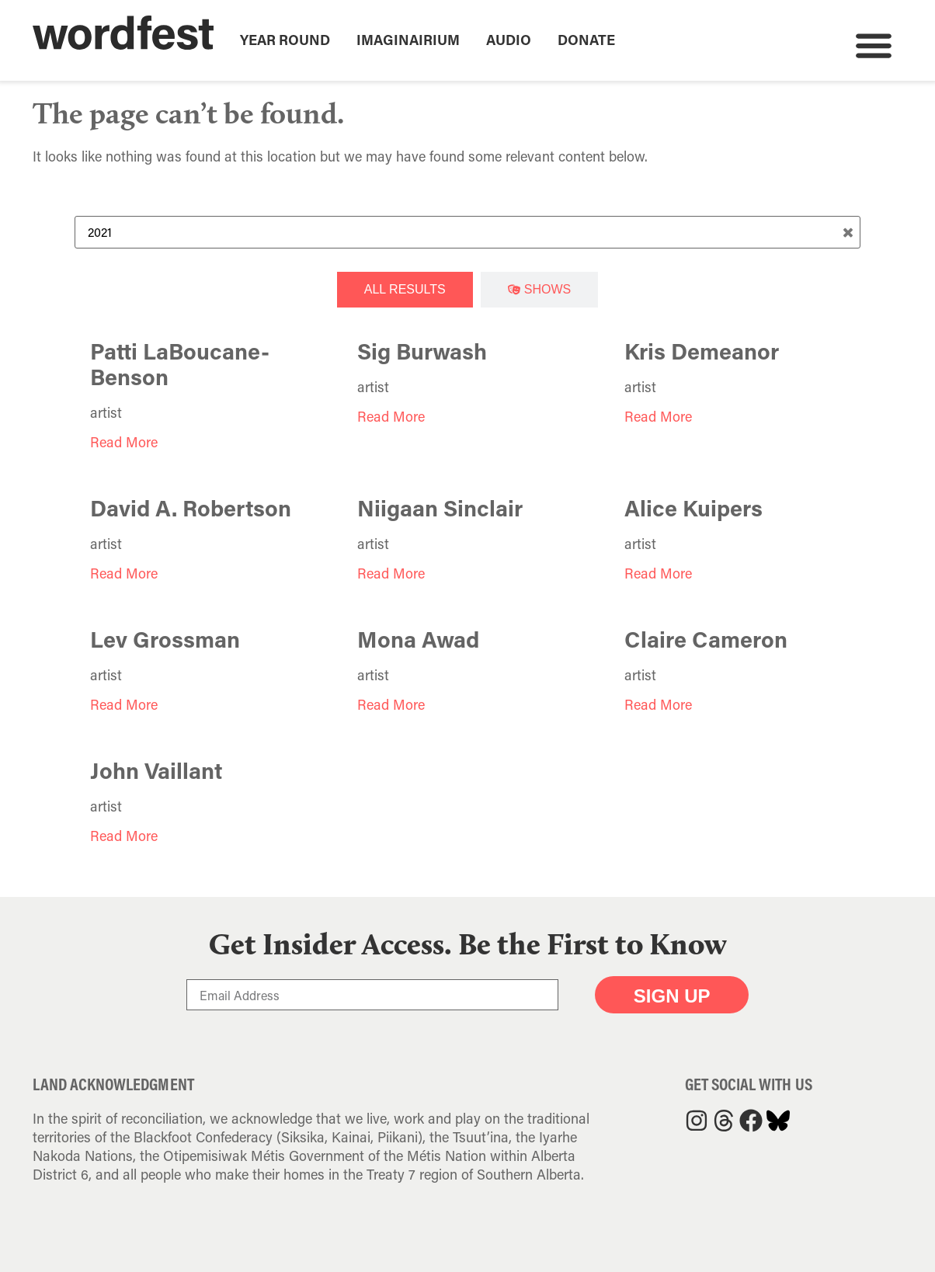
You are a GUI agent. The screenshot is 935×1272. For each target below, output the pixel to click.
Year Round (285, 39)
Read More (124, 442)
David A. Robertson (190, 508)
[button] (873, 45)
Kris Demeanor (701, 351)
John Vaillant (156, 770)
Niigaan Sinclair (440, 508)
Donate (586, 39)
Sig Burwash (422, 351)
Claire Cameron (705, 639)
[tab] (405, 290)
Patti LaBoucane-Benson (179, 363)
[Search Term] (467, 232)
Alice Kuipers (693, 508)
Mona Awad (418, 639)
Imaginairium (408, 39)
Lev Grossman (165, 639)
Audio (508, 39)
